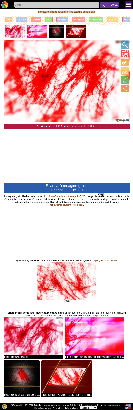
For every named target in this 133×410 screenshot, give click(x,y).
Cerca (113, 4)
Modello (62, 19)
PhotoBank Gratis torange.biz (64, 196)
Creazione (96, 19)
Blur (48, 19)
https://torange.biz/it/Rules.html (66, 204)
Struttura (78, 19)
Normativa (57, 408)
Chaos (36, 19)
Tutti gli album (71, 408)
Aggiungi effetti (100, 315)
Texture (21, 19)
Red (9, 19)
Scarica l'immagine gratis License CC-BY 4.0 (67, 188)
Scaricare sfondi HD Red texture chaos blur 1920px (67, 126)
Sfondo (112, 19)
